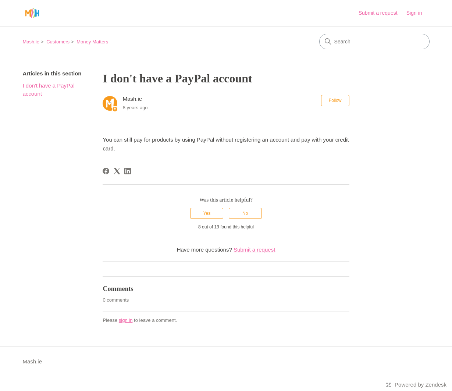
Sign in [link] (414, 13)
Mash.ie (30, 42)
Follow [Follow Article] (335, 100)
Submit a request (378, 13)
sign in (126, 320)
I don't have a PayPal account (48, 89)
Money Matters (92, 42)
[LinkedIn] (127, 171)
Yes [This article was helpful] (207, 213)
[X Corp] (117, 171)
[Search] (374, 41)
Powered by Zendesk (420, 384)
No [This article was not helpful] (245, 213)
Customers (58, 42)
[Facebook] (106, 171)
